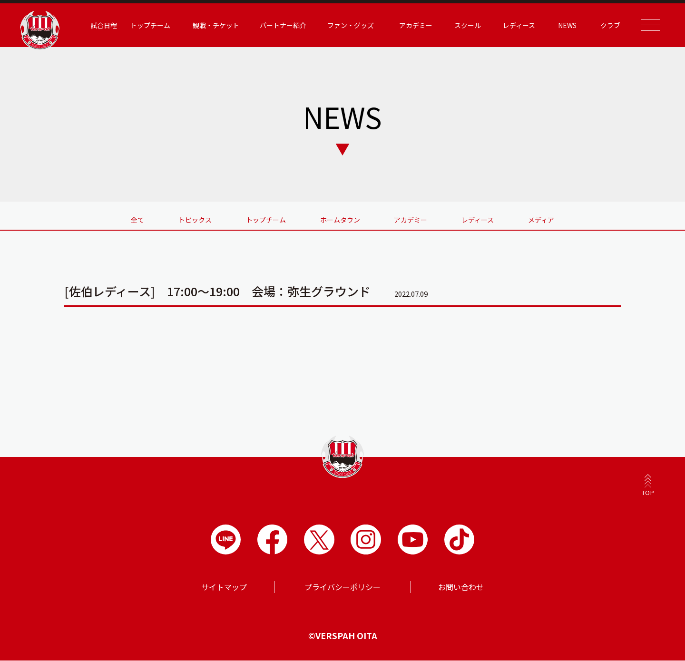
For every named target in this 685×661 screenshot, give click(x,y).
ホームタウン (340, 219)
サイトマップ (224, 587)
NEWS (562, 25)
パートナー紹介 (278, 25)
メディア (544, 219)
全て (134, 219)
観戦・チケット (210, 25)
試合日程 (99, 25)
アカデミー (411, 25)
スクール (463, 25)
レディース (514, 25)
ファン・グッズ (345, 25)
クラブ (606, 25)
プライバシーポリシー (342, 587)
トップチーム (146, 25)
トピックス (193, 219)
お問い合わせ (461, 587)
